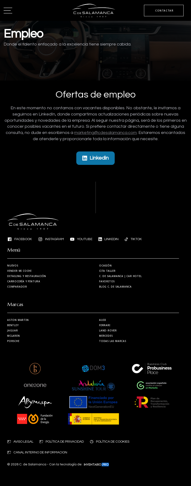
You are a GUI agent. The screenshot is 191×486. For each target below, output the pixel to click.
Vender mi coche (19, 271)
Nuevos (12, 265)
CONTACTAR (164, 10)
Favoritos (107, 281)
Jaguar (12, 330)
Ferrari (104, 325)
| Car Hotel (120, 276)
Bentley (13, 325)
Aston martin (18, 320)
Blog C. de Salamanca (115, 286)
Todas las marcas (112, 341)
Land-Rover (108, 330)
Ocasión (105, 265)
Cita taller (107, 271)
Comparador (17, 286)
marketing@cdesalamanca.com (105, 132)
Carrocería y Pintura (23, 281)
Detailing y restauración (26, 276)
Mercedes (106, 336)
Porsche (13, 341)
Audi (102, 320)
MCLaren (13, 336)
